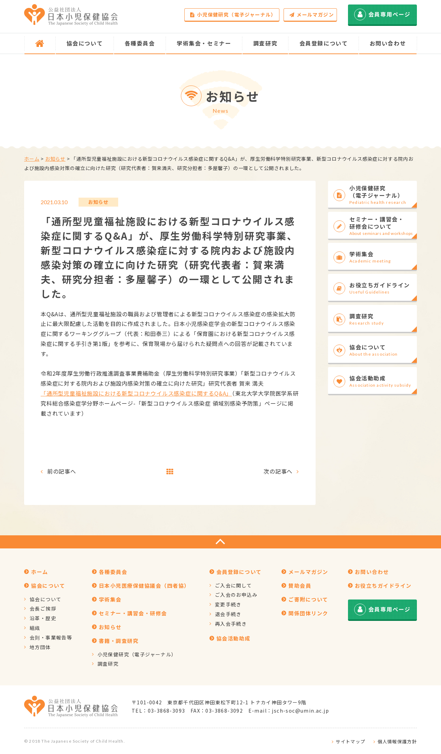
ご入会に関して (233, 585)
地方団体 (40, 647)
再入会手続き (231, 623)
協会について (45, 599)
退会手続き (228, 614)
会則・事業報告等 (51, 637)
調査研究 (108, 663)
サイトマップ (350, 741)
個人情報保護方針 (397, 741)
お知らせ (55, 158)
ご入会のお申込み (236, 594)
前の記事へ (61, 471)
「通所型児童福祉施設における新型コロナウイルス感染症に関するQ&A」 (136, 393)
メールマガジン (311, 14)
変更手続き (228, 604)
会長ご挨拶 (43, 608)
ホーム (31, 158)
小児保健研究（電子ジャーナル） (233, 14)
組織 (35, 627)
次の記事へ (278, 471)
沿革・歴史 (43, 618)
